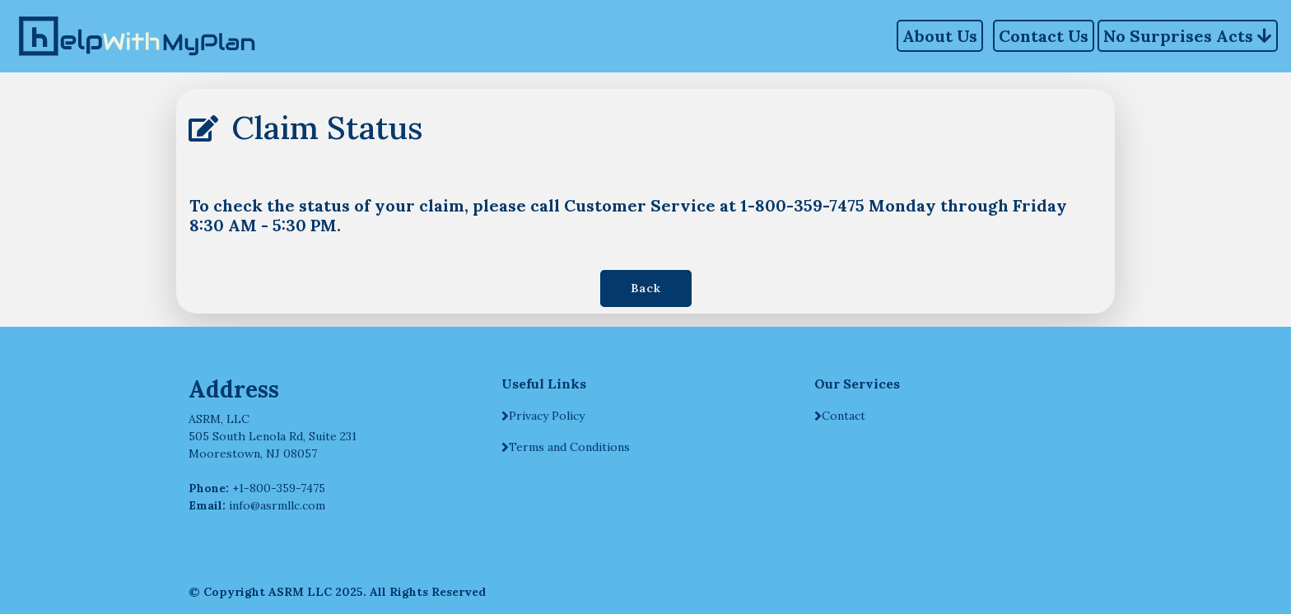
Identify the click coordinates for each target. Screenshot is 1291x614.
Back (646, 288)
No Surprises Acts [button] (1187, 33)
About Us (939, 36)
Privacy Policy (547, 415)
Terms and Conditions (569, 447)
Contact (843, 415)
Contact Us (1043, 36)
